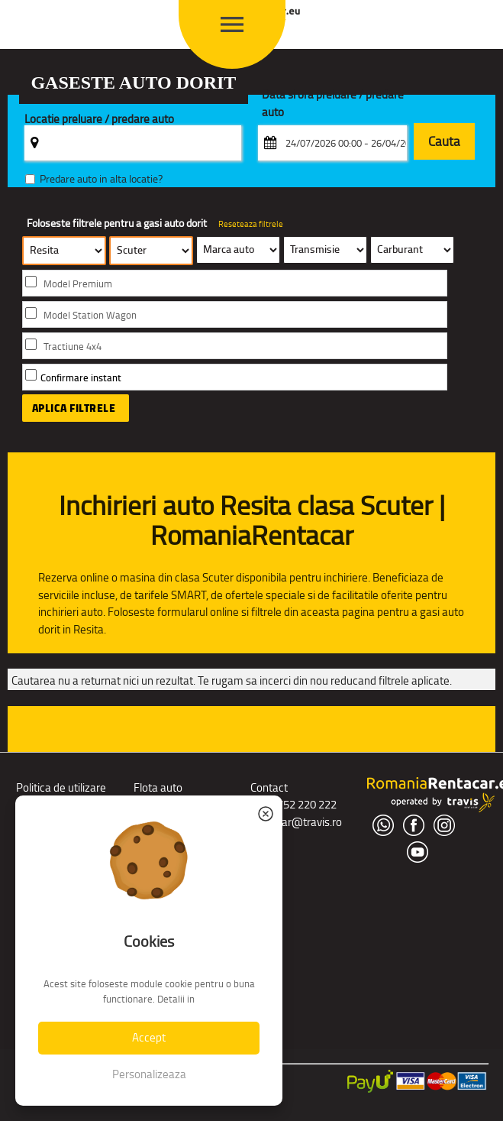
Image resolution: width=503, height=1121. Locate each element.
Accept (149, 1037)
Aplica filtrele (74, 408)
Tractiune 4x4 (73, 347)
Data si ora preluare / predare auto (333, 103)
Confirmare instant (80, 378)
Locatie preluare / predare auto (99, 119)
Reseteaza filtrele (250, 224)
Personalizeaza (149, 1074)
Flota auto (158, 787)
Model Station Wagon (90, 315)
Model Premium (78, 284)
